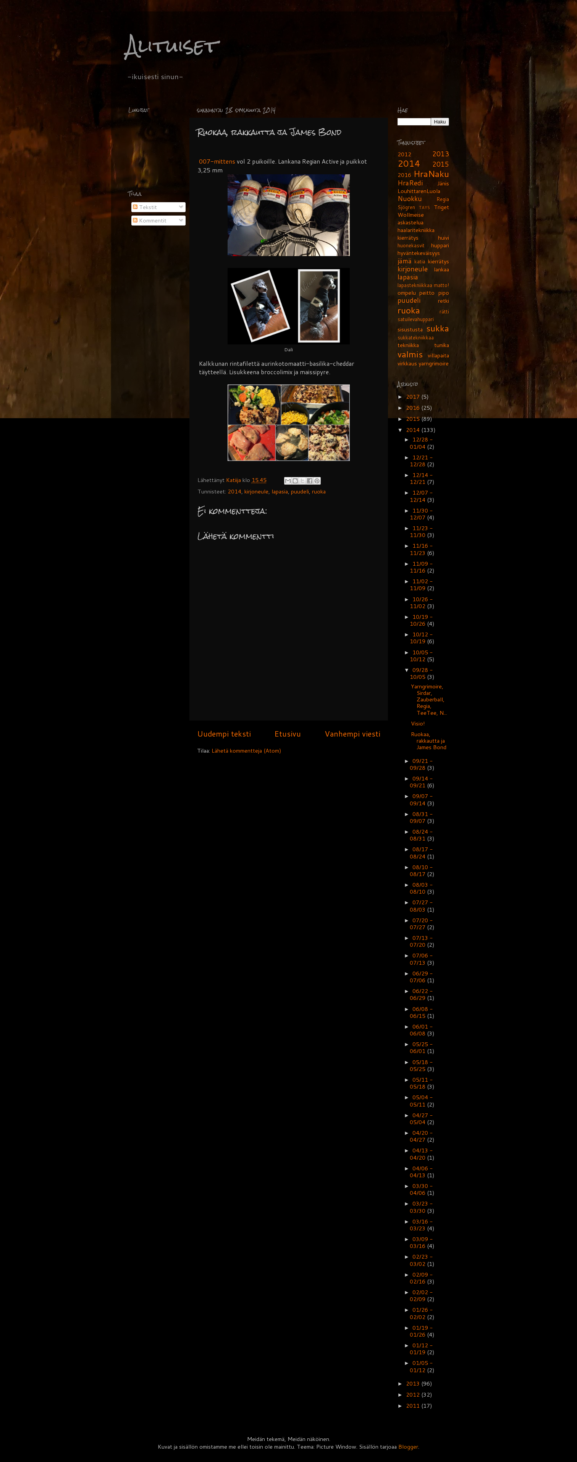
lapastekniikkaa (415, 285)
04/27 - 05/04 (421, 1118)
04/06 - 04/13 (421, 1171)
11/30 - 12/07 (421, 513)
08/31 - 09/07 (421, 817)
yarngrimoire (434, 363)
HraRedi (410, 183)
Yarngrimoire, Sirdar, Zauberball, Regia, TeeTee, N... (429, 699)
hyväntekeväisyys (419, 253)
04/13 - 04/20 (421, 1153)
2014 (234, 491)
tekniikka (408, 345)
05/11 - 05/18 (421, 1083)
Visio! (418, 723)
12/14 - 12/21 (421, 478)
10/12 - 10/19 (421, 637)
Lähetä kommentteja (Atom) (246, 750)
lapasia (280, 491)
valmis (410, 354)
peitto (427, 293)
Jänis (443, 183)
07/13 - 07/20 (421, 941)
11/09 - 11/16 (421, 567)
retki (443, 301)
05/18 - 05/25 (421, 1065)
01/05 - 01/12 (421, 1366)
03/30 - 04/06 (421, 1189)
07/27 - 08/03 (421, 905)
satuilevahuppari (416, 319)
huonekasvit (411, 245)
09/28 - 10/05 (421, 673)
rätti (444, 311)
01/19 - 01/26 (421, 1331)
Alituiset (172, 45)
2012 (404, 154)
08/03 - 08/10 (421, 888)
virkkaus (407, 363)
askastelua (410, 222)
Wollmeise (411, 215)
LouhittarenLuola (419, 191)
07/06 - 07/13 (421, 958)
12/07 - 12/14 (421, 495)
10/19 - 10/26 (421, 620)
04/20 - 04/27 (421, 1136)
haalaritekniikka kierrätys (416, 234)
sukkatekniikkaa (416, 337)
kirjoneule (256, 491)
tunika (441, 345)
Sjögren (406, 207)
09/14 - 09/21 (421, 781)
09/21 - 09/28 (421, 764)
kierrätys (438, 261)
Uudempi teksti (224, 733)
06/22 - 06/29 (421, 994)
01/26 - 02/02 (421, 1313)
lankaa (441, 269)
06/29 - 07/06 (421, 976)
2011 (413, 1406)
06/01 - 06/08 (421, 1029)
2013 (440, 154)
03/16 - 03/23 (421, 1224)
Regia (442, 199)
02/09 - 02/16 (421, 1278)
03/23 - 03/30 (421, 1206)
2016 (404, 175)
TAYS (424, 207)
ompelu (407, 293)
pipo (443, 293)
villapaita (438, 355)
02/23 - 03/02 (421, 1260)
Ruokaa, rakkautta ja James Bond (428, 740)
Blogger (408, 1447)
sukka (437, 328)
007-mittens (216, 161)
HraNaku (431, 173)
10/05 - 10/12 (421, 655)
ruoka (319, 491)
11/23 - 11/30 (421, 531)
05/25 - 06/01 (421, 1047)
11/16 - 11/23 (421, 549)
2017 (413, 397)
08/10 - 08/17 (421, 870)
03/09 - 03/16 (421, 1242)
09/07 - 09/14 (421, 799)
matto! (441, 285)
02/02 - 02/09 (421, 1295)
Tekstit (145, 207)
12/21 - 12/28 (421, 460)
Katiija (234, 480)
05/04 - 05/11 (421, 1100)
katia (419, 261)
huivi (443, 238)
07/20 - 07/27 (421, 923)
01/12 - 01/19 (421, 1348)
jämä (405, 261)
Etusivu (287, 733)
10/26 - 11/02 (421, 602)
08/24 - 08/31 (421, 835)
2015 (440, 164)
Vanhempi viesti (352, 733)
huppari (440, 245)
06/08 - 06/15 (421, 1012)
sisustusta (410, 329)
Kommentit (149, 220)
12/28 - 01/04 (421, 442)
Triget (441, 207)
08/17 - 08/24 (421, 852)
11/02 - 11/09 (421, 584)
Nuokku (410, 198)
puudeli (300, 491)
